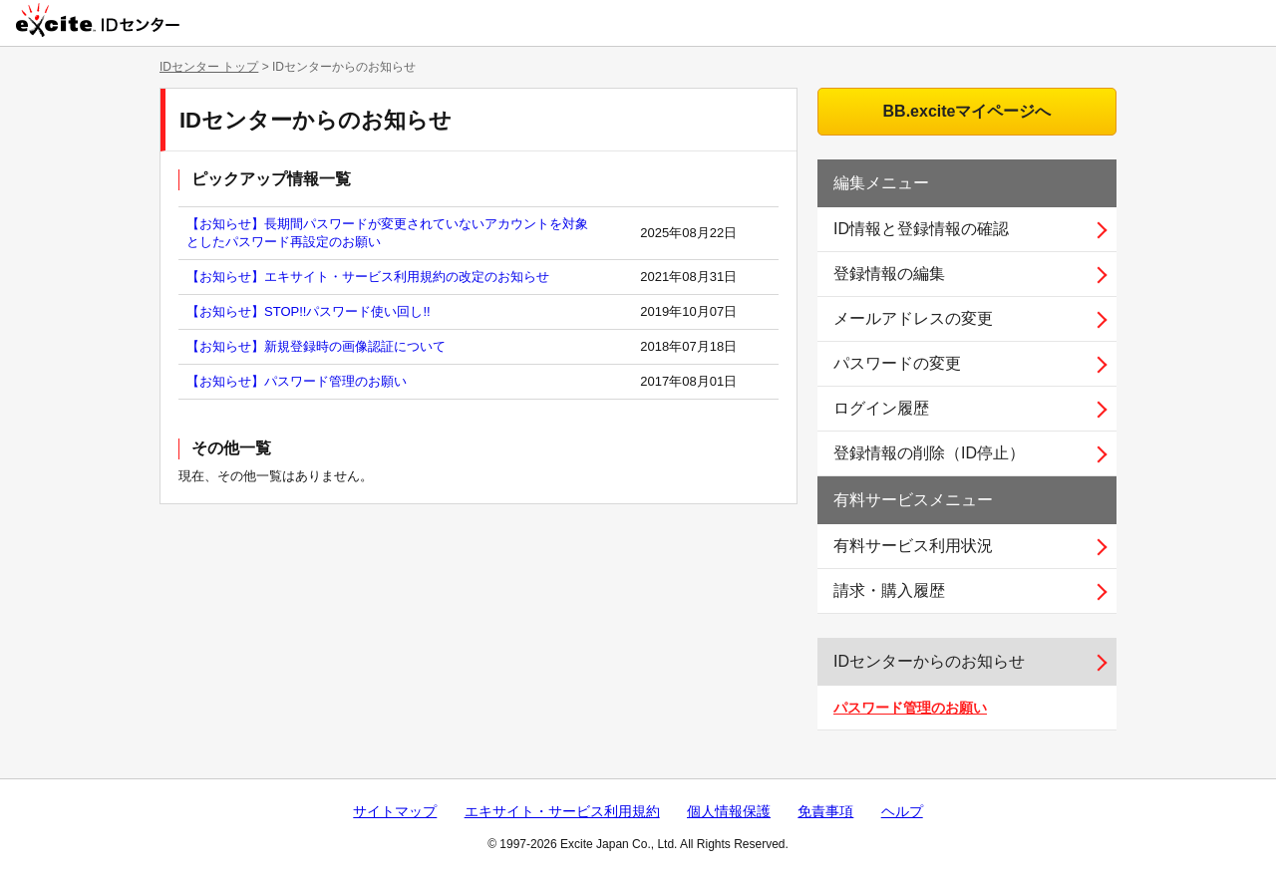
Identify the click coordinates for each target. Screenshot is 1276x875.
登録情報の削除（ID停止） (929, 452)
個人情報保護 (729, 811)
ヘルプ (902, 811)
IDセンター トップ (209, 67)
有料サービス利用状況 (913, 545)
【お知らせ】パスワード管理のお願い (296, 381)
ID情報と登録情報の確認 (921, 228)
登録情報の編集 (889, 273)
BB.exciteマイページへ (967, 111)
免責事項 (825, 811)
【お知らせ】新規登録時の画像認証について (316, 346)
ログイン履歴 (881, 408)
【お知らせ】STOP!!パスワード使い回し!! (308, 311)
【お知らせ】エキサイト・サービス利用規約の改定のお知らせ (367, 276)
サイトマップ (395, 811)
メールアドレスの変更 (913, 318)
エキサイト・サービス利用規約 (562, 811)
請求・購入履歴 (889, 590)
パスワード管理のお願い (910, 708)
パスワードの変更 (897, 363)
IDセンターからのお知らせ (929, 661)
